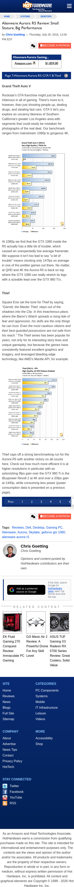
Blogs (6, 707)
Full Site (8, 713)
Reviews (18, 527)
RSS (13, 803)
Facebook (16, 791)
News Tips (10, 749)
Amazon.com (23, 63)
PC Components (47, 690)
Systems (25, 16)
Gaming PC (54, 527)
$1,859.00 (51, 63)
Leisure (41, 713)
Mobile (40, 702)
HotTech (8, 767)
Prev (11, 502)
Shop (39, 744)
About (7, 738)
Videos (40, 719)
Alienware (9, 532)
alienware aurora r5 (15, 537)
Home (7, 690)
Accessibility (44, 738)
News (6, 702)
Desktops (46, 16)
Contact (8, 755)
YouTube (16, 797)
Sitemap (8, 719)
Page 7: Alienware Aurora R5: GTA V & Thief (37, 76)
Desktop (38, 527)
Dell (28, 527)
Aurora (22, 532)
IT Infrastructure (47, 707)
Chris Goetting (34, 546)
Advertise (9, 744)
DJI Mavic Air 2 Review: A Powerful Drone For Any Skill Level (37, 646)
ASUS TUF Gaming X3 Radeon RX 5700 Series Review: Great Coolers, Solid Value (60, 651)
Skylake (34, 532)
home (7, 16)
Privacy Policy (12, 761)
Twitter (14, 786)
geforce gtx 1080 (53, 532)
